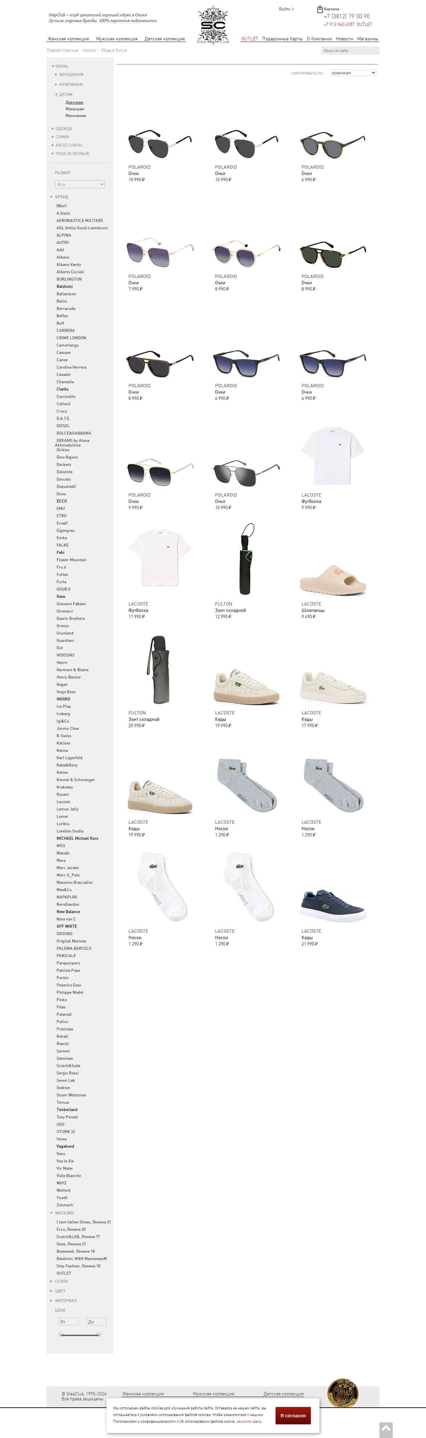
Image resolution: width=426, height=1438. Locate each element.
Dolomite (65, 472)
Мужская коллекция (116, 39)
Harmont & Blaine (73, 670)
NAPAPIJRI (67, 897)
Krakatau (65, 787)
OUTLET (249, 39)
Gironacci (65, 611)
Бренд (59, 197)
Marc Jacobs (68, 867)
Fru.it (61, 567)
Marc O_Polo (68, 875)
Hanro (62, 662)
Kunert (63, 794)
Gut (60, 648)
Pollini (62, 1021)
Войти (285, 9)
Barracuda (66, 308)
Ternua (63, 1102)
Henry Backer (69, 677)
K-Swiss (64, 735)
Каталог (90, 50)
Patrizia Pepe (68, 970)
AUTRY (63, 242)
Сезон (59, 1281)
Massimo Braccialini (75, 882)
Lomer (62, 816)
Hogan (62, 684)
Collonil (64, 404)
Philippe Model (70, 992)
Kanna (62, 750)
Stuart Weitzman (71, 1095)
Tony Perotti (67, 1117)
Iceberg (63, 714)
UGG (61, 1124)
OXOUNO (65, 933)
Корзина (331, 9)
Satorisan (65, 1058)
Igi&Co (63, 721)
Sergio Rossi (68, 1073)
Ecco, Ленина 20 (71, 1229)
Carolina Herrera (71, 367)
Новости (344, 39)
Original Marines (71, 941)
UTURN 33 (66, 1131)
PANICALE (66, 955)
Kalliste (63, 743)
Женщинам (71, 74)
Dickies (63, 450)
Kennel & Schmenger (76, 779)
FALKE (63, 545)
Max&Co (64, 889)
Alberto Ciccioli (70, 272)
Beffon (62, 316)
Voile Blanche (69, 1175)
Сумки (62, 137)
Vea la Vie (65, 1161)
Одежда (64, 128)
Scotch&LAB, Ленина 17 (78, 1236)
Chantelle (65, 382)
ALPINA (64, 235)
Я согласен (293, 1415)
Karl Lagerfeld (70, 757)
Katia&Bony (67, 765)
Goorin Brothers (71, 618)
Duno (61, 494)
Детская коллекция (165, 39)
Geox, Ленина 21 (71, 1244)
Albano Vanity (69, 264)
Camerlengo (68, 345)
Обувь (62, 66)
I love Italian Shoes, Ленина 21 (84, 1222)
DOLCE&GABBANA (74, 433)
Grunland (65, 633)
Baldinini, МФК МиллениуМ (82, 1258)
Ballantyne (66, 294)
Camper (64, 352)
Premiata (65, 1029)
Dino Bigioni (67, 457)
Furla (61, 582)
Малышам (75, 109)
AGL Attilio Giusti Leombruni (82, 228)
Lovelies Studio (70, 831)
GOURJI (64, 589)
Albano (63, 257)
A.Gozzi (63, 213)
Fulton (62, 574)
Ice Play (64, 706)
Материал (63, 1300)
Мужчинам (71, 84)
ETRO (62, 516)
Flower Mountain (72, 560)
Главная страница (62, 50)
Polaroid (64, 1014)
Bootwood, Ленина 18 (76, 1251)
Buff (60, 323)
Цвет (58, 1291)
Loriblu (63, 823)
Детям (66, 94)
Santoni (63, 1051)
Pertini (63, 977)
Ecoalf (62, 523)
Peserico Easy (69, 985)
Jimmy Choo (68, 728)
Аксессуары (69, 145)
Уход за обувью (72, 153)
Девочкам (74, 102)
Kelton (62, 772)
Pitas (61, 1007)
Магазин (62, 1213)
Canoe (62, 360)
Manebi (63, 853)
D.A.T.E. (63, 418)
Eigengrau (66, 530)
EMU (61, 508)
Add (60, 250)
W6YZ (62, 1183)
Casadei (64, 374)
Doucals (64, 479)
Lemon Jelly (68, 809)
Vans (61, 1153)
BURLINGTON (69, 279)
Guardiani (65, 640)
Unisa (62, 1139)
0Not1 (62, 206)
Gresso (63, 626)
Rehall (62, 1036)
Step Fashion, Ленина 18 (78, 1266)
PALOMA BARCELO (74, 948)
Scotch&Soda (68, 1065)
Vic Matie (65, 1168)
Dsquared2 (66, 486)
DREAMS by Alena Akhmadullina (72, 443)
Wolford (64, 1190)
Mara (61, 860)
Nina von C (66, 919)
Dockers (64, 464)
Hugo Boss (66, 692)
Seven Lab (66, 1080)
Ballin (62, 301)
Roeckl (63, 1043)
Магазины (367, 39)
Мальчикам (76, 115)
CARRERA (66, 330)
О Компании (319, 39)
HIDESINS (66, 655)
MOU (61, 845)
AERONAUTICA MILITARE (80, 220)
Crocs (62, 411)
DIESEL (63, 426)
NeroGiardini (68, 904)
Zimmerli (65, 1205)
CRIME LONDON (71, 338)
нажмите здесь (249, 1421)
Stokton (63, 1087)
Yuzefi (62, 1197)
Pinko (62, 999)
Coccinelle (66, 396)
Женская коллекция (68, 39)
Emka (62, 538)
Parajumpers (68, 963)
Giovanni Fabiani (71, 604)
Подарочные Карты (282, 39)
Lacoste (63, 801)
